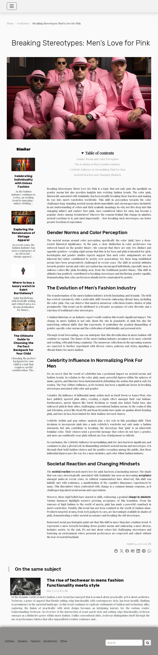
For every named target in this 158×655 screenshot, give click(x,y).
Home (10, 23)
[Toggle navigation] (12, 6)
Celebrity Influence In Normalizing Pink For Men (97, 169)
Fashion (35, 641)
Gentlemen (23, 23)
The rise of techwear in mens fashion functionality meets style (85, 583)
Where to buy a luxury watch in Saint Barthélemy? (23, 288)
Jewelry (22, 641)
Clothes (9, 641)
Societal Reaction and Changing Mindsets (97, 174)
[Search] (124, 643)
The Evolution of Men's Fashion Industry (97, 164)
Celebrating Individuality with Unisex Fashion (23, 181)
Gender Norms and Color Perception (97, 159)
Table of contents (99, 152)
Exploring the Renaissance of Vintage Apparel (23, 235)
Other (63, 641)
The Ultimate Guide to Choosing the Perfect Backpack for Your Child (23, 344)
